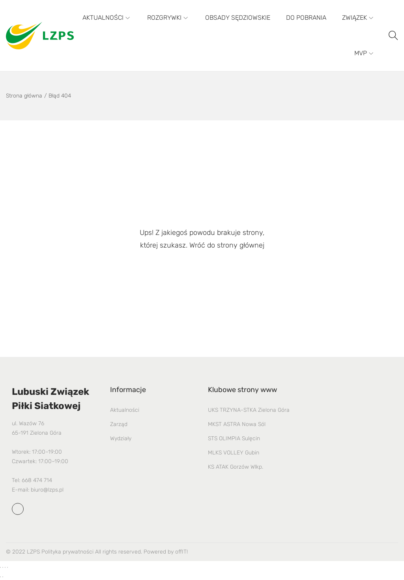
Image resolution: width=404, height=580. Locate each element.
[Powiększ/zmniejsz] (0, 567)
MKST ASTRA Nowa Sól (237, 424)
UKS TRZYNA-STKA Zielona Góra (249, 410)
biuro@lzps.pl (47, 489)
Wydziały (120, 438)
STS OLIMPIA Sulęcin (234, 438)
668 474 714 (37, 480)
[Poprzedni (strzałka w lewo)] (0, 576)
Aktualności (124, 410)
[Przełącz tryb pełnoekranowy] (2, 567)
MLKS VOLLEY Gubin (233, 452)
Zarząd (118, 424)
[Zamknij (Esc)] (7, 567)
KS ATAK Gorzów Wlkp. (235, 467)
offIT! (181, 551)
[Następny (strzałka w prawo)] (2, 576)
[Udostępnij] (5, 567)
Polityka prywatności (67, 551)
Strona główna (24, 95)
